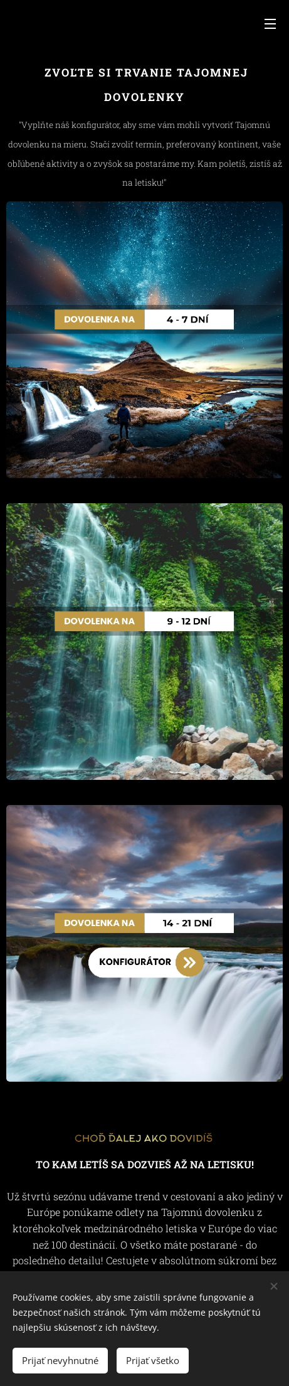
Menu (270, 23)
